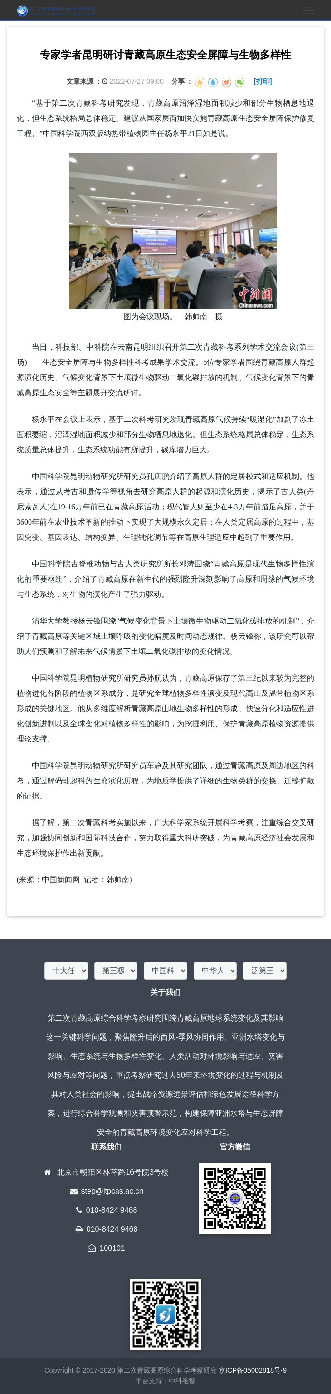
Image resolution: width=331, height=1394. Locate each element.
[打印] (263, 81)
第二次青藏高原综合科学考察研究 (166, 1370)
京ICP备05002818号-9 (253, 1370)
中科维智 (182, 1380)
